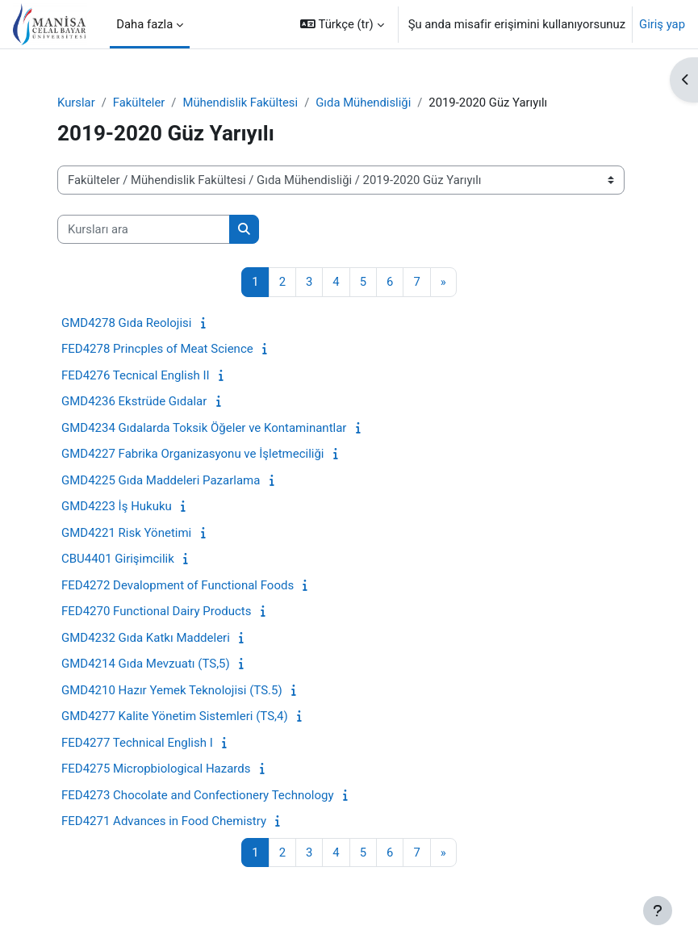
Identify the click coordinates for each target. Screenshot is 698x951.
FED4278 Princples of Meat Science (157, 348)
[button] (342, 24)
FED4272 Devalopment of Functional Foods (177, 585)
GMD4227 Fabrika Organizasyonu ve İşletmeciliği (192, 453)
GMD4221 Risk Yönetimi (126, 533)
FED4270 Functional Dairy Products (156, 611)
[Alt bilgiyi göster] (657, 910)
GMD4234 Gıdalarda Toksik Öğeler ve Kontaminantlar (203, 428)
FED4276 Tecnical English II (135, 375)
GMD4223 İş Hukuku (116, 506)
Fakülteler (139, 102)
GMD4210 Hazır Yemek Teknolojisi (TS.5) (171, 690)
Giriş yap (662, 24)
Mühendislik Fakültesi (240, 102)
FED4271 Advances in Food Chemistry (163, 821)
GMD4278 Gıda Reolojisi (126, 323)
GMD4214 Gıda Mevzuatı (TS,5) (145, 663)
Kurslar (76, 102)
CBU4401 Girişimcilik (117, 558)
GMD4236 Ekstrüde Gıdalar (134, 401)
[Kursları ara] (143, 229)
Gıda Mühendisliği (363, 102)
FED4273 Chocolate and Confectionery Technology (197, 795)
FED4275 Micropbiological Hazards (156, 768)
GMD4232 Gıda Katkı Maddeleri (145, 638)
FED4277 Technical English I (137, 742)
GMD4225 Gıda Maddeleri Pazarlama (160, 480)
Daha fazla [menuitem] (144, 24)
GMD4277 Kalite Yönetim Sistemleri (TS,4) (174, 716)
